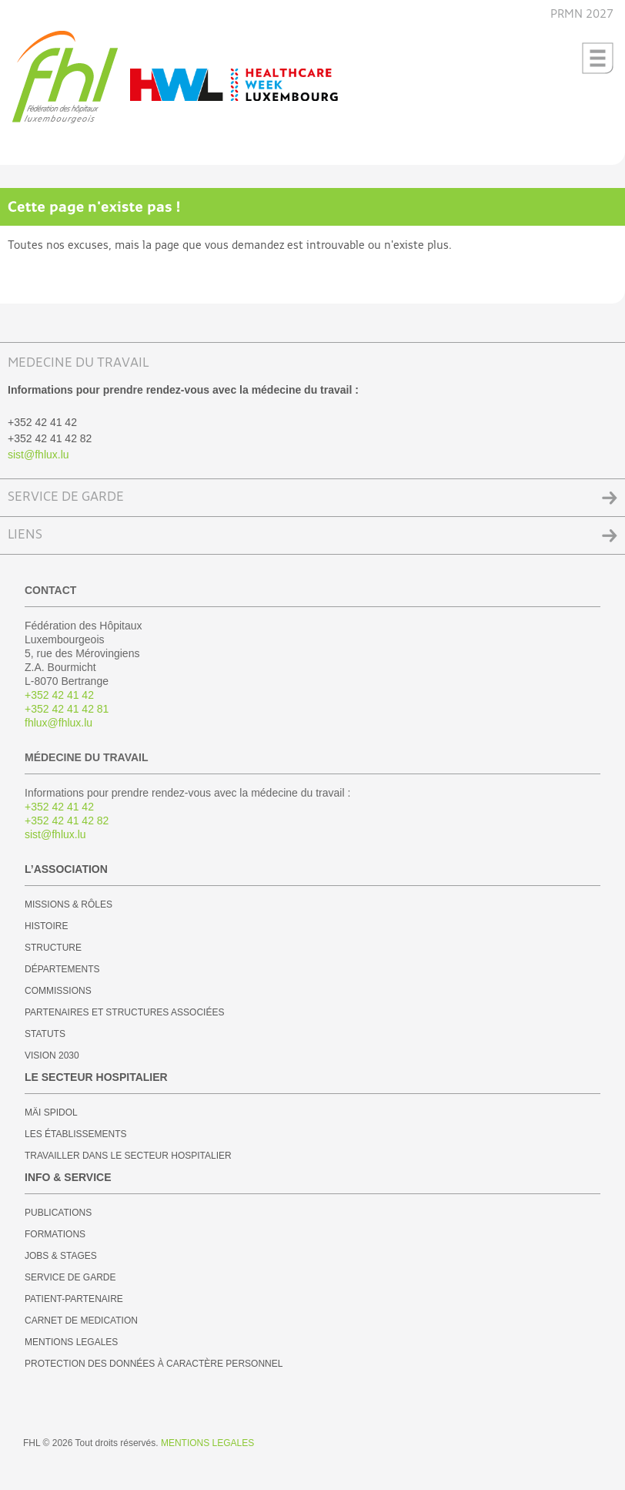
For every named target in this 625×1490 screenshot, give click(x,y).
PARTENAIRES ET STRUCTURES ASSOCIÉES (124, 1012)
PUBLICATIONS (58, 1212)
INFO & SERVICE (68, 1177)
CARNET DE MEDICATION (81, 1320)
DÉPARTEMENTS (62, 969)
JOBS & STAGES (61, 1255)
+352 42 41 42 (59, 695)
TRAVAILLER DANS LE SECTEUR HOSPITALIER (128, 1155)
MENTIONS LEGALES (71, 1342)
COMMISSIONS (58, 990)
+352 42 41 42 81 (67, 709)
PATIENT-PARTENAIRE (74, 1299)
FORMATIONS (55, 1234)
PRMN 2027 (581, 14)
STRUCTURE (53, 947)
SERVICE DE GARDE (66, 497)
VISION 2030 (52, 1055)
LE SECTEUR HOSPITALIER (96, 1077)
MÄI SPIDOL (51, 1112)
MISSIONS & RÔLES (68, 904)
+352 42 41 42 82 (67, 820)
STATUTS (45, 1034)
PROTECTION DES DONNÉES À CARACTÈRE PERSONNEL (153, 1363)
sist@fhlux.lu (38, 454)
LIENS (25, 535)
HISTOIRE (46, 926)
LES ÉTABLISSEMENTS (76, 1134)
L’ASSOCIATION (66, 869)
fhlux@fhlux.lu (58, 722)
